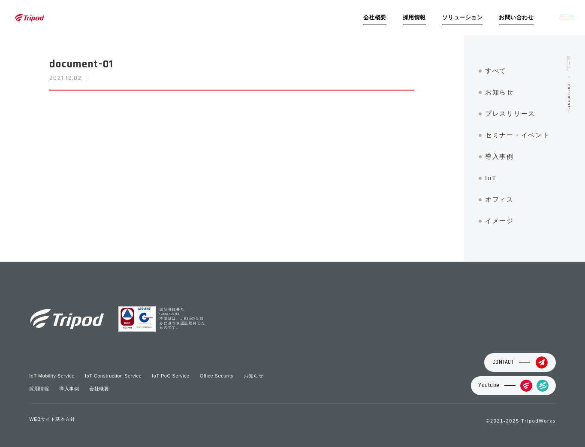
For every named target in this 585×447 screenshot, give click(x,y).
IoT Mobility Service (52, 375)
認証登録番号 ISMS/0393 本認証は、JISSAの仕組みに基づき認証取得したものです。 (182, 319)
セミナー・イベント (517, 135)
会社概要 (374, 17)
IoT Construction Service (113, 375)
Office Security (217, 375)
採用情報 (414, 17)
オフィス (499, 199)
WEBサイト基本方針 (52, 419)
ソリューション (462, 17)
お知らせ (499, 92)
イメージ (499, 220)
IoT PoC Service (170, 375)
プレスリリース (510, 113)
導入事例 (499, 156)
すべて (496, 70)
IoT (491, 177)
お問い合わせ (516, 17)
